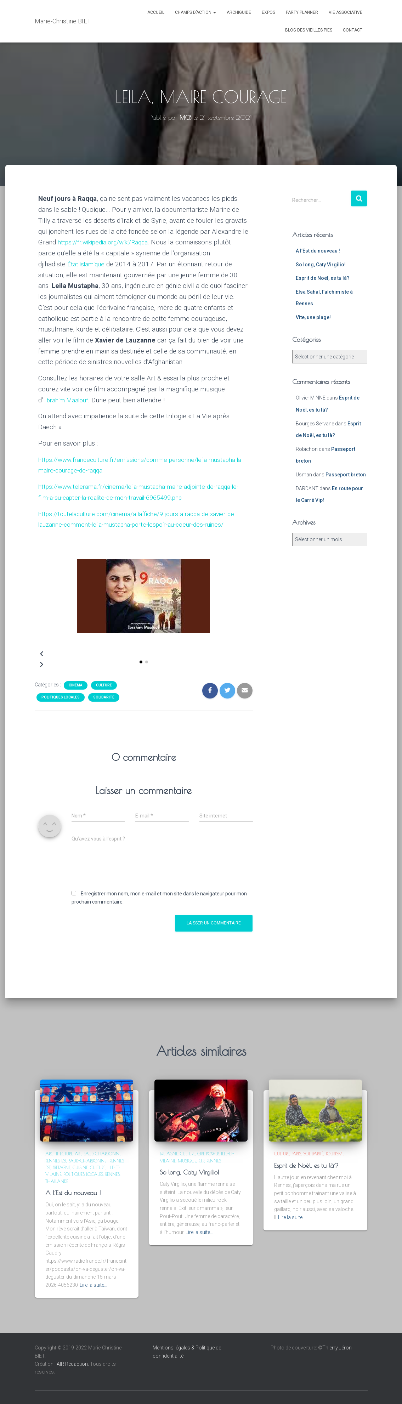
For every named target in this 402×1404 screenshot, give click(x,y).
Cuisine (80, 1167)
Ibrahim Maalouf (69, 400)
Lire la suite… (93, 1285)
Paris (296, 1153)
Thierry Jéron (337, 1348)
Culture (104, 696)
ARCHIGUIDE (239, 12)
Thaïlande (56, 1181)
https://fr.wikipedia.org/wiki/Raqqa (108, 242)
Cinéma (76, 696)
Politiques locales (60, 708)
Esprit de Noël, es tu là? (323, 278)
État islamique (88, 264)
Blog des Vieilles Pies (308, 30)
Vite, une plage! (313, 317)
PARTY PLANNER (302, 12)
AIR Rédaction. (73, 1364)
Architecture (59, 1153)
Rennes (112, 1174)
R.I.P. (201, 1160)
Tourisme (334, 1153)
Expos (268, 12)
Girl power (208, 1153)
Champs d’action (195, 12)
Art (78, 1153)
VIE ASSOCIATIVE (345, 12)
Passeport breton (345, 474)
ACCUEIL (155, 12)
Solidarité (103, 708)
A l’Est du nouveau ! (318, 251)
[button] (141, 673)
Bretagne (61, 1167)
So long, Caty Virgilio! (321, 264)
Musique (187, 1160)
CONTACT (352, 30)
